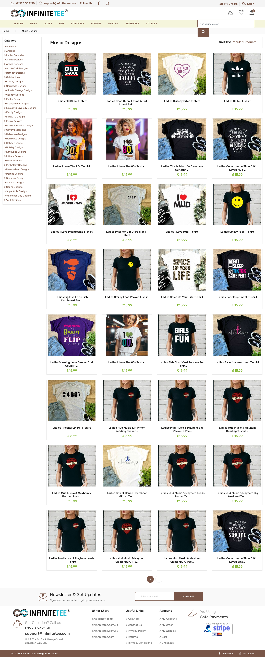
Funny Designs (13, 121)
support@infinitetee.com (57, 3)
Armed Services (13, 64)
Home (18, 23)
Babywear (77, 23)
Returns (132, 637)
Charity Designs (13, 81)
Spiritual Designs (14, 182)
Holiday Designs (13, 147)
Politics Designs (13, 173)
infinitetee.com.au (105, 631)
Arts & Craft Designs (16, 68)
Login (248, 3)
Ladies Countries (14, 55)
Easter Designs (13, 99)
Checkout (167, 643)
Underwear (132, 23)
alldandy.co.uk (103, 618)
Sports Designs (13, 187)
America (9, 50)
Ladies (48, 23)
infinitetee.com (103, 637)
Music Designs (13, 160)
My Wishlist (168, 631)
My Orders (228, 3)
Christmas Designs (15, 86)
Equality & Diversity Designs (20, 108)
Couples (151, 23)
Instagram (246, 653)
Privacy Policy (136, 631)
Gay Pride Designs (15, 129)
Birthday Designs (14, 72)
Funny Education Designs (18, 125)
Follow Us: (86, 3)
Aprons (113, 23)
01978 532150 (23, 3)
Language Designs (15, 151)
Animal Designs (13, 59)
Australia (10, 46)
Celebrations (12, 77)
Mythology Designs (15, 165)
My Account (168, 618)
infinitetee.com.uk (105, 624)
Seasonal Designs (14, 178)
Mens (33, 23)
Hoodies (96, 23)
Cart (163, 637)
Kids (61, 23)
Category (10, 40)
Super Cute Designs (15, 191)
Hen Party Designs (15, 138)
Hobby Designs (13, 143)
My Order (166, 624)
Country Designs (14, 94)
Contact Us (134, 624)
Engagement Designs (16, 103)
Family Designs (13, 112)
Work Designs (12, 200)
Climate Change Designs (18, 90)
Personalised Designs (16, 169)
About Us (133, 618)
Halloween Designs (15, 134)
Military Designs (13, 156)
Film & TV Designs (14, 116)
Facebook (226, 653)
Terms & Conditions (139, 643)
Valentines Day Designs (17, 195)
